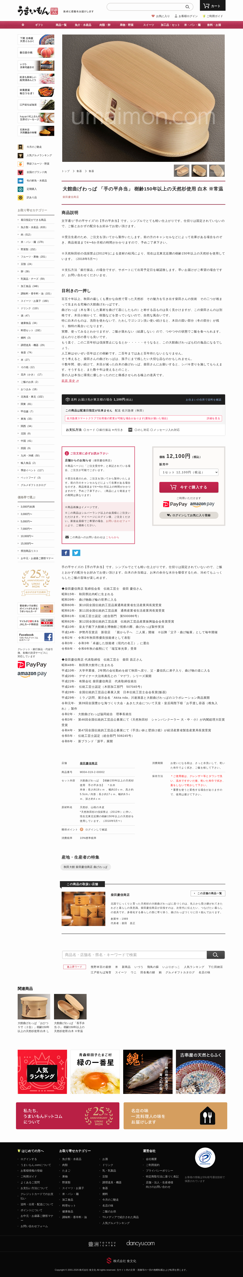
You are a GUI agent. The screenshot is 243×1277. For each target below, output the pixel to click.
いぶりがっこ (171, 966)
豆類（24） (27, 264)
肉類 (65, 1165)
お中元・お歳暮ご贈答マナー (37, 558)
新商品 (126, 966)
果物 (65, 1176)
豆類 (105, 1176)
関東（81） (27, 404)
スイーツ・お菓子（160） (35, 300)
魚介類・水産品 (71, 1159)
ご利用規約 (153, 1165)
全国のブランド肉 (37, 172)
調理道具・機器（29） (33, 345)
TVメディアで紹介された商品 (120, 1217)
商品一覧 (61, 25)
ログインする (29, 1159)
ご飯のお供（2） (30, 381)
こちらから (112, 537)
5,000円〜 (26, 521)
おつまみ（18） (30, 389)
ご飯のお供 (109, 1211)
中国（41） (27, 440)
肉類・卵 (104, 25)
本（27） (26, 359)
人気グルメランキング (39, 155)
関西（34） (27, 426)
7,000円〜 (26, 528)
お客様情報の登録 (31, 1170)
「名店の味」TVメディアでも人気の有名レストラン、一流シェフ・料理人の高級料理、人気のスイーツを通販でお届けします (175, 1115)
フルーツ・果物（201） (34, 256)
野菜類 (66, 1182)
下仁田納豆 (215, 966)
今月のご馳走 (34, 146)
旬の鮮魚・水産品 (37, 180)
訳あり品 (32, 197)
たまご (66, 1170)
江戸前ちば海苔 (101, 972)
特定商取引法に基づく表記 (162, 1176)
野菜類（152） (29, 249)
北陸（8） (26, 433)
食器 (79, 171)
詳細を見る (213, 418)
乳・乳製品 (109, 1170)
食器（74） (27, 352)
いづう (139, 966)
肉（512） (27, 234)
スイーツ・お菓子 (73, 1188)
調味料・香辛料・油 (74, 1217)
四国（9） (26, 448)
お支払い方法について (34, 1188)
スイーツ (148, 25)
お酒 (105, 1159)
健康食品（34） (30, 323)
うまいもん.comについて (36, 1165)
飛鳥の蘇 (153, 966)
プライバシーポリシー (159, 1170)
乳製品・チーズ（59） (33, 278)
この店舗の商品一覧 (209, 893)
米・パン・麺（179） (33, 242)
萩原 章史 (68, 380)
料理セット (69, 1205)
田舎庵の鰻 (147, 972)
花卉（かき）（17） (32, 374)
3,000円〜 (26, 514)
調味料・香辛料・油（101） (37, 293)
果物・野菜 (126, 25)
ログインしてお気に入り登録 (189, 515)
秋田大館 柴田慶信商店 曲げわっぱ (86, 867)
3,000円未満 (28, 506)
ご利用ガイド (215, 16)
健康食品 (67, 1211)
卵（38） (26, 271)
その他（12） (28, 367)
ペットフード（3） (31, 477)
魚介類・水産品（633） (34, 227)
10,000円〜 (27, 536)
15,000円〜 (27, 543)
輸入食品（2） (29, 463)
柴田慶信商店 (71, 197)
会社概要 (151, 1159)
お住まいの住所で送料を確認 (203, 399)
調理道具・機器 (112, 1182)
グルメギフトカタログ (180, 972)
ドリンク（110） (30, 308)
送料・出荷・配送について (37, 1204)
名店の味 (204, 972)
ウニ (134, 972)
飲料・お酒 (214, 25)
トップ (66, 171)
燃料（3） (26, 337)
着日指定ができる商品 (33, 219)
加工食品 (67, 1199)
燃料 (105, 1194)
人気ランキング (194, 966)
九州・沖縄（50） (31, 455)
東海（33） (27, 418)
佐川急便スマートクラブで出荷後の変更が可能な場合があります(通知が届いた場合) (117, 418)
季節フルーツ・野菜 (38, 163)
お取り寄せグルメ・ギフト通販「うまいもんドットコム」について (68, 1115)
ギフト (39, 25)
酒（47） (26, 315)
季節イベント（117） (33, 470)
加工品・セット (170, 25)
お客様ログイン (188, 16)
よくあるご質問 (30, 1182)
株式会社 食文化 (124, 1261)
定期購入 (32, 189)
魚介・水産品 (83, 25)
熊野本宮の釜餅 (101, 966)
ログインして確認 (96, 829)
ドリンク (107, 1165)
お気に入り (163, 16)
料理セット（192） (32, 330)
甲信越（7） (28, 411)
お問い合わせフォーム (34, 1226)
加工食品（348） (30, 286)
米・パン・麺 (192, 25)
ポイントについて (31, 1210)
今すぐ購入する (188, 487)
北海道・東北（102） (33, 396)
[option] (36, 1013)
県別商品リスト (29, 550)
